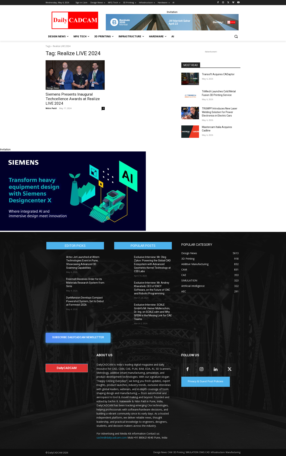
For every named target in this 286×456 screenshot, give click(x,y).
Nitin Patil (51, 108)
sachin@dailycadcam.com (111, 437)
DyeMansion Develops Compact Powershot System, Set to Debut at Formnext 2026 (85, 301)
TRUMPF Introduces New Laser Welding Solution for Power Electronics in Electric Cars (219, 112)
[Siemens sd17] (73, 229)
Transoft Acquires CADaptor (218, 74)
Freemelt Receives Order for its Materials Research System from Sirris (85, 283)
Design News (53, 88)
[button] (236, 36)
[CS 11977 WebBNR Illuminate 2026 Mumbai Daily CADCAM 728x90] (172, 22)
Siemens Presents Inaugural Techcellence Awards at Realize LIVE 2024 (73, 99)
